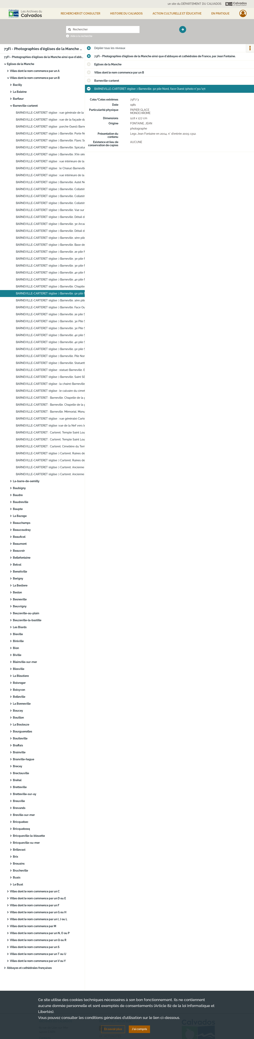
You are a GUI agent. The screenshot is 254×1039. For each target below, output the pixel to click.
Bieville (18, 634)
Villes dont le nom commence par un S (35, 947)
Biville (17, 655)
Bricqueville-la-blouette (29, 835)
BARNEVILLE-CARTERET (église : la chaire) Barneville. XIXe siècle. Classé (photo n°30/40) (55, 383)
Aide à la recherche (81, 36)
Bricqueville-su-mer (26, 842)
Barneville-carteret (25, 105)
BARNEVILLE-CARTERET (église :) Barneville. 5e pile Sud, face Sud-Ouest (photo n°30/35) (55, 349)
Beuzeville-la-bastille (27, 620)
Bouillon (18, 717)
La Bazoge (20, 516)
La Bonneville (22, 703)
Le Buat (18, 884)
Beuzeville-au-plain (26, 613)
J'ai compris (139, 1029)
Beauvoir (19, 550)
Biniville (18, 641)
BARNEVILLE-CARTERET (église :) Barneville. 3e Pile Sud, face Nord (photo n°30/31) (55, 321)
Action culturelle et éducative (177, 13)
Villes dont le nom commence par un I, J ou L (38, 919)
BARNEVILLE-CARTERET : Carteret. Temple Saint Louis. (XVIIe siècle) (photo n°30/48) (55, 439)
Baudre (18, 495)
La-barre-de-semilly (26, 481)
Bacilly (17, 84)
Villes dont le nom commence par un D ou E (38, 898)
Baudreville (20, 502)
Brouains (19, 863)
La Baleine (20, 91)
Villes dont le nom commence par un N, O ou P (40, 933)
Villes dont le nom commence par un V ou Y (38, 961)
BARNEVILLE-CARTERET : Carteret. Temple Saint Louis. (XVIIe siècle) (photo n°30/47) (55, 432)
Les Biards (20, 627)
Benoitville (20, 571)
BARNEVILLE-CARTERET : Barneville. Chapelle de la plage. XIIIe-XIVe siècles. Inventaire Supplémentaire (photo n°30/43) (55, 404)
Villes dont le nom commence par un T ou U (38, 954)
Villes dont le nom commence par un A (35, 71)
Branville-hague (23, 759)
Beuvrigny (20, 606)
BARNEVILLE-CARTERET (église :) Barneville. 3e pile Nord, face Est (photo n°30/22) (55, 258)
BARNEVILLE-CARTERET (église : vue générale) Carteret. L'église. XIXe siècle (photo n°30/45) (55, 418)
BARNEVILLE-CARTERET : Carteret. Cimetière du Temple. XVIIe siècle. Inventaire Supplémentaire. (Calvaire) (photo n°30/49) (55, 446)
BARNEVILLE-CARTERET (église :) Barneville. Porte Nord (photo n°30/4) (55, 133)
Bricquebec (20, 821)
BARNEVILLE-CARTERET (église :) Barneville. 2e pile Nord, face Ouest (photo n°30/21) (55, 251)
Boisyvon (19, 689)
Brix (15, 856)
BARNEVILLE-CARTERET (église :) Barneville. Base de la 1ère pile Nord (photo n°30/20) (55, 244)
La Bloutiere (21, 675)
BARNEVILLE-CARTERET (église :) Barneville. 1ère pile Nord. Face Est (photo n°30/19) (55, 237)
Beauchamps (21, 522)
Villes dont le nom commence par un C (35, 891)
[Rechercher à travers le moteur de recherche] (105, 29)
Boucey (18, 710)
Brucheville (20, 870)
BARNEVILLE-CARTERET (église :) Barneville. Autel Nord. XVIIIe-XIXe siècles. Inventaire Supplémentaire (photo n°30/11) (55, 182)
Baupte (18, 509)
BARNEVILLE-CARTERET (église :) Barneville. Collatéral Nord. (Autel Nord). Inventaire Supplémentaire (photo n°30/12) (55, 189)
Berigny (18, 578)
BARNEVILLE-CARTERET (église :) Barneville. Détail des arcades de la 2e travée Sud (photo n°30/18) (55, 230)
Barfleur (18, 98)
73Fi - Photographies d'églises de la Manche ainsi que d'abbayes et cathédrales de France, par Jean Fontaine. (43, 57)
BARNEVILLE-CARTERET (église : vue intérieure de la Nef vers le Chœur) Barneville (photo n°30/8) (55, 161)
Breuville (19, 801)
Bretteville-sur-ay (24, 794)
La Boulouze (21, 724)
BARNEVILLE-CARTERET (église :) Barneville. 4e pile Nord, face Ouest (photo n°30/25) (55, 279)
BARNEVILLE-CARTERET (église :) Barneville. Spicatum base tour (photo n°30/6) (55, 147)
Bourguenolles (22, 731)
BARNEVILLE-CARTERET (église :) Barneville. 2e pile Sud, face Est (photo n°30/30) (55, 314)
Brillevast (19, 849)
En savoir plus (113, 1029)
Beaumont (20, 543)
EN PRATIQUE (220, 13)
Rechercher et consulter (80, 13)
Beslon (17, 592)
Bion (16, 648)
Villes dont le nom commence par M (33, 926)
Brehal (17, 780)
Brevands (19, 808)
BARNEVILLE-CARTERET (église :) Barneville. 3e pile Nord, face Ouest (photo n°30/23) (55, 265)
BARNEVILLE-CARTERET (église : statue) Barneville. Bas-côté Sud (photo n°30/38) (55, 369)
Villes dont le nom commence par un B (35, 77)
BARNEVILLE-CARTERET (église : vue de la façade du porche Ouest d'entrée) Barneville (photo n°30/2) (55, 119)
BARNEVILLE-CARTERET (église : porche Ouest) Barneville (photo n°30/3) (55, 126)
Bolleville (19, 696)
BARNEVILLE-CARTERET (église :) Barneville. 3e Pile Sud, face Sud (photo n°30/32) (55, 328)
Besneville (20, 599)
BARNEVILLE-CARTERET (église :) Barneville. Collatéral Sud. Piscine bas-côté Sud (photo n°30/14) (55, 203)
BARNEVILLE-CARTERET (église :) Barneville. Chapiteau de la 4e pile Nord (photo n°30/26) (55, 286)
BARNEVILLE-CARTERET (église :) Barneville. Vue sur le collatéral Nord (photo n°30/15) (55, 210)
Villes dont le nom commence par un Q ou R (38, 940)
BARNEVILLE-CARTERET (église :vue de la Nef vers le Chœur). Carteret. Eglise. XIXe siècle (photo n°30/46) (55, 425)
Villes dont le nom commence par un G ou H (38, 912)
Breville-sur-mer (24, 814)
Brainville (19, 752)
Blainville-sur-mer (25, 662)
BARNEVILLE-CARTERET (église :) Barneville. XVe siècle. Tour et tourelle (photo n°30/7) (55, 154)
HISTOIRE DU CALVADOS (126, 13)
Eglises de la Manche (20, 64)
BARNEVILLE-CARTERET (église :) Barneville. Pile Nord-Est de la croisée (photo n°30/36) (55, 356)
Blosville (18, 668)
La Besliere (20, 585)
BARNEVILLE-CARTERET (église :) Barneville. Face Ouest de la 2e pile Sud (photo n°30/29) (55, 307)
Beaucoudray (22, 529)
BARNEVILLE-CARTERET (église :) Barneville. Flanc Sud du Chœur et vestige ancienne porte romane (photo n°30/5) (55, 140)
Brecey (17, 766)
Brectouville (21, 773)
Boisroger (19, 682)
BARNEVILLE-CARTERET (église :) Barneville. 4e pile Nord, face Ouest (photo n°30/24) (55, 272)
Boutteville (20, 738)
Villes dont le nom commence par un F (34, 905)
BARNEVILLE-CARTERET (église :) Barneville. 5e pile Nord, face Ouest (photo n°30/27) (55, 293)
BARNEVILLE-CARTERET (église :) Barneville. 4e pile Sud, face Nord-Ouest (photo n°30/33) (55, 335)
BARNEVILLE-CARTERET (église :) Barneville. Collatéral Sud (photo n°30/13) (55, 196)
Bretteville (20, 787)
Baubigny (19, 488)
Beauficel (19, 536)
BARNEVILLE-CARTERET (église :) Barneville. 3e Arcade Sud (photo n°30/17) (55, 223)
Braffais (18, 745)
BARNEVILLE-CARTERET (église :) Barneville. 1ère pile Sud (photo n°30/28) (55, 300)
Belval (17, 564)
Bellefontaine (21, 557)
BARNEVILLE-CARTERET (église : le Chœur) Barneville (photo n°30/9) (55, 168)
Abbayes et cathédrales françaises (29, 967)
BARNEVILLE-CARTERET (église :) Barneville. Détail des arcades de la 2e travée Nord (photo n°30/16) (55, 217)
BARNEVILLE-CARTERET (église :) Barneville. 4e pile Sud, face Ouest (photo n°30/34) (55, 342)
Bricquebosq (21, 828)
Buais (16, 877)
